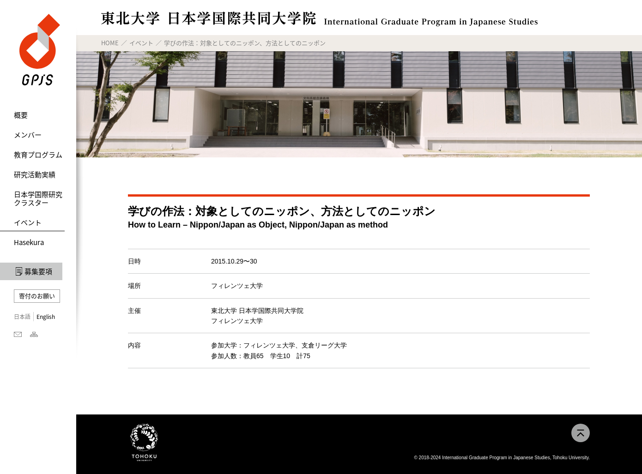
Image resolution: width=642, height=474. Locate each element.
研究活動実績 (34, 174)
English (45, 316)
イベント (28, 222)
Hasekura (29, 242)
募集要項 (38, 271)
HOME (110, 42)
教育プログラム (38, 155)
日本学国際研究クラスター (38, 198)
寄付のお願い (37, 295)
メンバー (28, 135)
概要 (21, 115)
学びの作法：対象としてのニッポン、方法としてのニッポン (245, 42)
